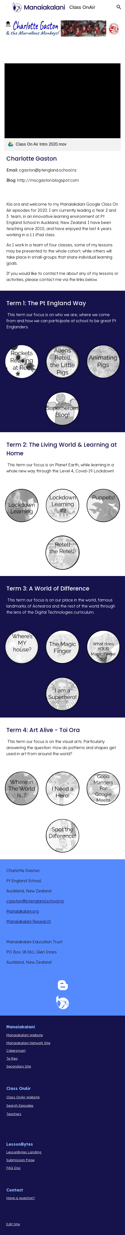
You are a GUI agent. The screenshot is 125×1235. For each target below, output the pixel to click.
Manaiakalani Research (28, 921)
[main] (62, 169)
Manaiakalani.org (22, 911)
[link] (62, 107)
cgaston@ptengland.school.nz (35, 901)
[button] (6, 7)
